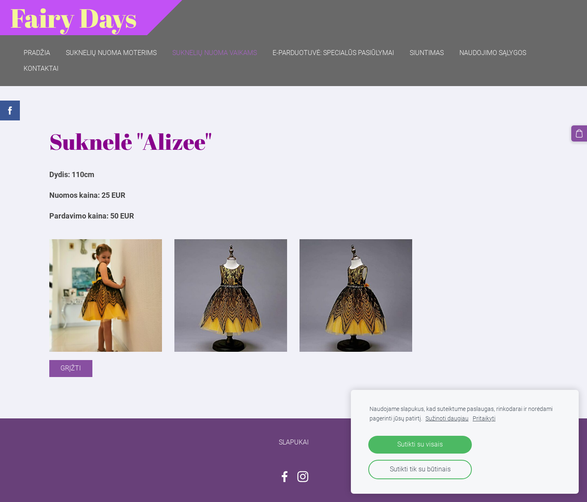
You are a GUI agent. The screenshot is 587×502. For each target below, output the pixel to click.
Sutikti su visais (420, 444)
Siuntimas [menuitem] (427, 53)
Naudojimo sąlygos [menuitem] (492, 53)
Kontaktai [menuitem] (41, 68)
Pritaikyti (484, 418)
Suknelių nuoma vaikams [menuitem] (214, 53)
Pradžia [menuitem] (37, 53)
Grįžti (70, 368)
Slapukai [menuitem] (294, 442)
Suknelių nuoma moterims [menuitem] (111, 53)
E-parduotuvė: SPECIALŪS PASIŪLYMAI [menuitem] (333, 53)
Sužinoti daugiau (447, 418)
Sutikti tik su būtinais (420, 469)
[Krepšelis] (579, 133)
